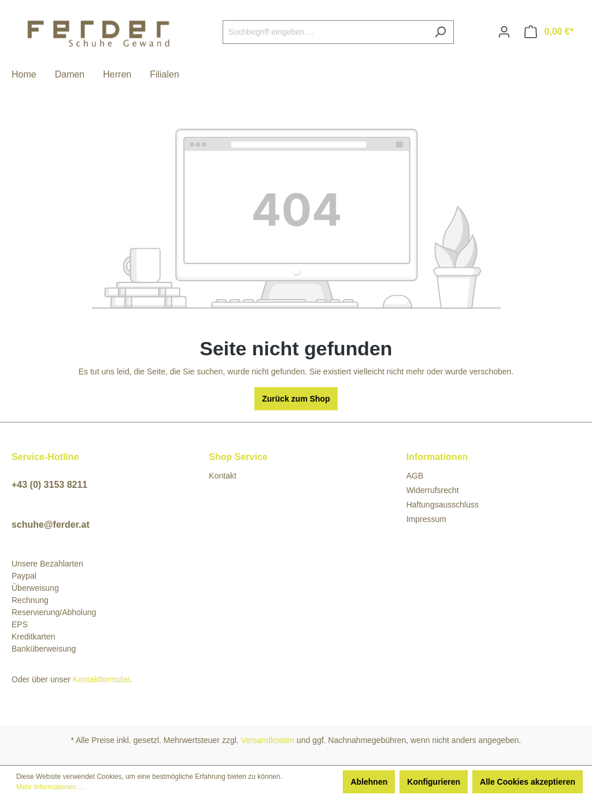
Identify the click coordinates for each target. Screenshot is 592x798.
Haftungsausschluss (442, 504)
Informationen (437, 457)
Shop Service (238, 457)
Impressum (426, 519)
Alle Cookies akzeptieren (527, 781)
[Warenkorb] (548, 32)
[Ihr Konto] (504, 32)
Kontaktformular (101, 679)
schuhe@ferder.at (51, 524)
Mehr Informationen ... (50, 787)
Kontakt (222, 475)
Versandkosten (268, 740)
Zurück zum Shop (296, 398)
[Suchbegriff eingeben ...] (325, 32)
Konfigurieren (433, 781)
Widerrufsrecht (432, 490)
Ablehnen (368, 781)
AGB (415, 475)
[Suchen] (440, 32)
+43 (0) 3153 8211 (49, 485)
